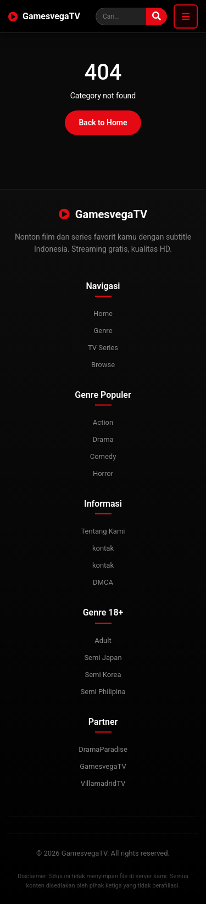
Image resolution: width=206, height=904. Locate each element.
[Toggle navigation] (186, 16)
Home (103, 313)
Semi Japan (102, 657)
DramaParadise (103, 749)
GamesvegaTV (44, 16)
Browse (103, 365)
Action (103, 422)
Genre (102, 330)
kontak (103, 548)
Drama (102, 439)
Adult (102, 640)
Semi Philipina (103, 691)
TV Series (103, 347)
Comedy (103, 456)
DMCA (103, 582)
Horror (103, 473)
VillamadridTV (103, 783)
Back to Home (103, 122)
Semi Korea (103, 674)
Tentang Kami (103, 531)
